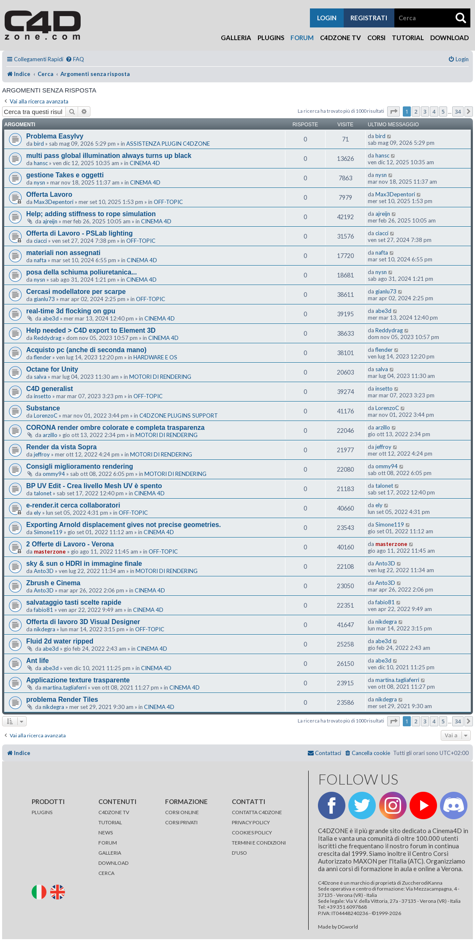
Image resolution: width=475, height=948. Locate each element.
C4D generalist (49, 388)
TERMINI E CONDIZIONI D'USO (259, 847)
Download (449, 38)
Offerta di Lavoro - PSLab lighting (79, 233)
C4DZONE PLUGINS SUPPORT (178, 415)
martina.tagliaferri (65, 687)
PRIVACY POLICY (251, 822)
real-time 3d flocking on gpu (70, 311)
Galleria (236, 38)
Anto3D (44, 571)
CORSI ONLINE (182, 812)
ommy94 (54, 473)
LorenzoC (45, 415)
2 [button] (415, 111)
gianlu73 (44, 299)
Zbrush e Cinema (53, 583)
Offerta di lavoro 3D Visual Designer (83, 621)
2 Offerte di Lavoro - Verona (70, 544)
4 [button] (433, 111)
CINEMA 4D (145, 163)
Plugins (271, 38)
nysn (39, 182)
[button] (393, 111)
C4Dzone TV (340, 38)
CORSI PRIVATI (181, 822)
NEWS (105, 832)
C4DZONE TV (113, 812)
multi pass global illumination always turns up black (108, 155)
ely (37, 512)
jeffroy (42, 454)
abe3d (51, 318)
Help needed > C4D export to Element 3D (91, 330)
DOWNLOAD (113, 863)
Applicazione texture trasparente (78, 680)
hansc (41, 163)
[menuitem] (74, 59)
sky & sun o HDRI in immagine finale (84, 563)
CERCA (106, 873)
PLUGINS (42, 812)
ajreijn (50, 221)
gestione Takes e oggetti (65, 175)
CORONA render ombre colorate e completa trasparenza (115, 427)
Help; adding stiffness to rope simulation (91, 213)
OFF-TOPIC (168, 201)
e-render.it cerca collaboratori (73, 505)
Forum (302, 38)
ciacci (40, 240)
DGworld (348, 927)
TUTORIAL (110, 822)
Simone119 (48, 532)
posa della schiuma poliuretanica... (81, 272)
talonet (43, 493)
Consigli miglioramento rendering (79, 466)
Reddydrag (47, 337)
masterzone (50, 551)
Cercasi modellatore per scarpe (76, 291)
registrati (368, 18)
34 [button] (458, 111)
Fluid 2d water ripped (59, 641)
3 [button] (424, 111)
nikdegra (44, 629)
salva (40, 376)
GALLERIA (109, 853)
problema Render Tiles (62, 699)
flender (42, 357)
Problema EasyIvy (55, 136)
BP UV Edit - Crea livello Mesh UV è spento (94, 485)
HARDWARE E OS (155, 357)
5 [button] (443, 111)
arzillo (50, 435)
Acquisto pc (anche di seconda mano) (86, 349)
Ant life (37, 660)
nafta (40, 260)
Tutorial (408, 38)
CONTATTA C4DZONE (257, 812)
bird (39, 143)
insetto (42, 396)
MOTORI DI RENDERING (160, 376)
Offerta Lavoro (49, 194)
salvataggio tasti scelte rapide (73, 602)
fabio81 (43, 609)
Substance (43, 408)
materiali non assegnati (63, 252)
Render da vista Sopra (61, 447)
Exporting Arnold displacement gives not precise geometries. (123, 524)
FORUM (107, 842)
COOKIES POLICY (252, 832)
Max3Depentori (53, 201)
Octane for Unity (52, 369)
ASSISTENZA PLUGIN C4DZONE (168, 143)
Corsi (376, 38)
